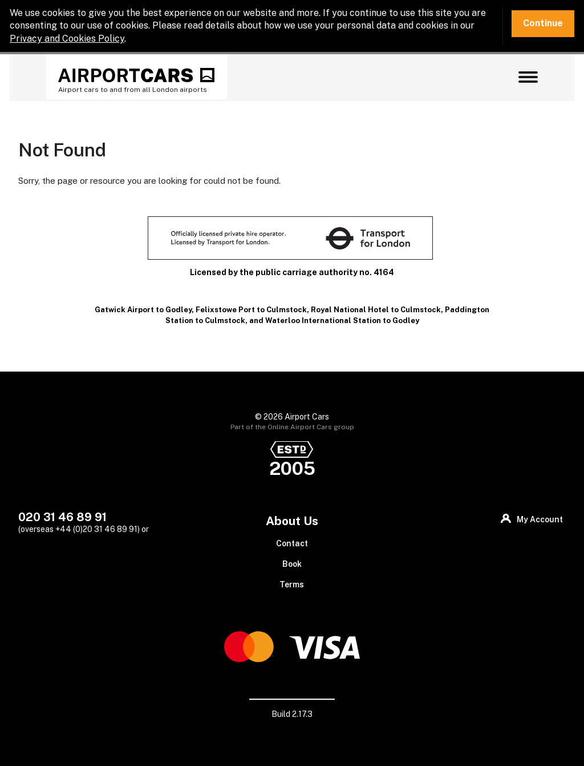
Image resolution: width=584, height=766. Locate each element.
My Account (540, 519)
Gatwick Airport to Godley (143, 309)
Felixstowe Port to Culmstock (251, 309)
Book (292, 564)
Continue (543, 23)
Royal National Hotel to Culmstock (376, 309)
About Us (292, 521)
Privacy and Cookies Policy (67, 38)
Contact (292, 543)
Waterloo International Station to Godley (342, 320)
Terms (291, 584)
